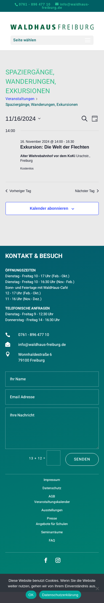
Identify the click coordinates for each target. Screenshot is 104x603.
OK (31, 595)
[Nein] (97, 588)
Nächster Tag (86, 191)
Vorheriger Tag (18, 191)
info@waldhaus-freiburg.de (42, 345)
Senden (82, 459)
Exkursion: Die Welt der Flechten (54, 147)
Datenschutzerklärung (60, 595)
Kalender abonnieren (49, 208)
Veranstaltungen (20, 99)
